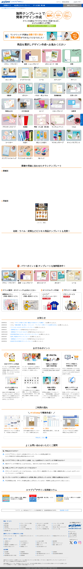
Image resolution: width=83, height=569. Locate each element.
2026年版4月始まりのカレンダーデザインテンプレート (24, 334)
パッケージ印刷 (56, 525)
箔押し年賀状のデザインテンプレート (20, 336)
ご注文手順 (23, 544)
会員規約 (55, 551)
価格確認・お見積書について (10, 544)
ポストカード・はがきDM (42, 523)
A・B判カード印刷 (41, 525)
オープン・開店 (41, 222)
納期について (40, 544)
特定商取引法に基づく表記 (10, 555)
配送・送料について (57, 544)
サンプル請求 (73, 535)
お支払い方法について (9, 546)
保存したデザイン (72, 5)
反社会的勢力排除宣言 (58, 553)
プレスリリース (40, 555)
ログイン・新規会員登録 (61, 2)
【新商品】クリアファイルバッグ (19, 339)
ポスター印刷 (24, 525)
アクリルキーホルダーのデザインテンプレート (22, 327)
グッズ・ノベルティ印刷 (42, 527)
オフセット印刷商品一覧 (26, 528)
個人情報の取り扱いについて (43, 553)
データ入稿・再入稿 (39, 5)
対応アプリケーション (58, 543)
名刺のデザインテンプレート (27, 535)
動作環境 (55, 541)
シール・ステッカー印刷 (58, 523)
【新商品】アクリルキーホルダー (19, 332)
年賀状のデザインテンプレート (60, 535)
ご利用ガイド (7, 5)
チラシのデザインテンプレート (44, 535)
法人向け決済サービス (42, 546)
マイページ (72, 531)
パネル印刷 (23, 527)
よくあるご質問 (40, 541)
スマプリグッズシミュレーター (11, 528)
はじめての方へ (24, 541)
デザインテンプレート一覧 (10, 535)
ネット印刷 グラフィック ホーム (8, 8)
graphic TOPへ (76, 2)
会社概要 (6, 551)
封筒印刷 (6, 527)
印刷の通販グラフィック (8, 563)
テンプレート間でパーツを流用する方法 (46, 325)
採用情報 (23, 555)
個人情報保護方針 (25, 553)
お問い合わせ (73, 533)
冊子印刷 (6, 525)
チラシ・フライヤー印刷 (26, 523)
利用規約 (39, 551)
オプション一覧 (56, 528)
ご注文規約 (6, 553)
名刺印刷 (6, 523)
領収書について (24, 546)
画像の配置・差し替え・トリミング (24, 325)
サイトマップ (73, 536)
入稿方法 (6, 543)
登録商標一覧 (63, 510)
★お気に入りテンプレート (22, 5)
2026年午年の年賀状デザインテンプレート (21, 341)
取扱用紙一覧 (7, 530)
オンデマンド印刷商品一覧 (43, 528)
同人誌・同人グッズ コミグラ (59, 527)
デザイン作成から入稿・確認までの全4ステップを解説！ (29, 322)
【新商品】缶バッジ (15, 329)
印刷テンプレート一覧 (42, 543)
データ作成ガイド (25, 543)
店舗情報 (23, 551)
